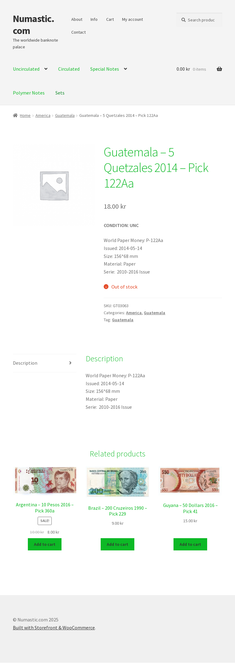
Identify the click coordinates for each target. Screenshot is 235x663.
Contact (78, 32)
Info (94, 19)
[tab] (44, 363)
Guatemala (65, 115)
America (42, 115)
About (76, 19)
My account (132, 19)
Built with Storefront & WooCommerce (54, 628)
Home (25, 115)
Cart (110, 19)
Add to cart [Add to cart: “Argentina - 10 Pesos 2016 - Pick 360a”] (44, 544)
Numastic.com (33, 25)
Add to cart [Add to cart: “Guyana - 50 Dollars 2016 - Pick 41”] (190, 544)
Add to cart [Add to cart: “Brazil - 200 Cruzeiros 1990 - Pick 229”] (117, 544)
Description (25, 363)
